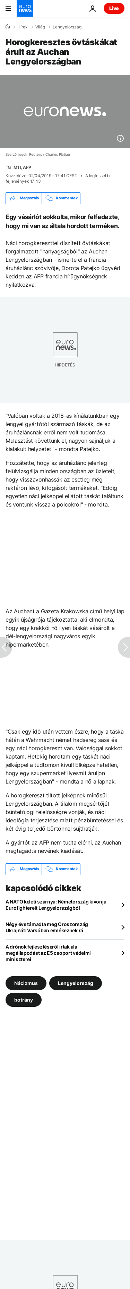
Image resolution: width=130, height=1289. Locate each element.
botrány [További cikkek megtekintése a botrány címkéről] (23, 999)
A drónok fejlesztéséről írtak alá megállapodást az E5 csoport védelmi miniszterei (48, 953)
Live (114, 8)
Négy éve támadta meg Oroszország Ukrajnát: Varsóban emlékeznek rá (47, 927)
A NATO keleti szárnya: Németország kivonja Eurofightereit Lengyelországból (56, 905)
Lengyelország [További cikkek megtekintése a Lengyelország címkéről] (75, 983)
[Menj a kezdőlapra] (25, 8)
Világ (40, 27)
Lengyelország (67, 27)
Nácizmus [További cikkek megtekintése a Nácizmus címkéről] (26, 983)
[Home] (8, 26)
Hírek (22, 27)
